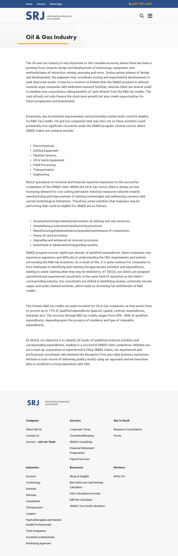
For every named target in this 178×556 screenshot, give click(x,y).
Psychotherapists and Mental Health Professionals (43, 522)
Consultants (33, 501)
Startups (31, 495)
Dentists (31, 488)
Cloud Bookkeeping (82, 435)
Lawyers (31, 513)
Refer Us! (119, 476)
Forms (29, 3)
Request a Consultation (128, 429)
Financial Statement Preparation (82, 450)
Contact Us (32, 435)
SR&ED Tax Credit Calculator (87, 506)
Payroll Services (79, 459)
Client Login (56, 3)
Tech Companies (36, 530)
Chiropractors (34, 507)
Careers (41, 3)
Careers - (40, 441)
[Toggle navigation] (150, 15)
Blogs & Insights (79, 476)
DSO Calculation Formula (85, 493)
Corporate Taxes (80, 429)
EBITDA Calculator (81, 499)
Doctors (31, 476)
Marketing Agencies (38, 543)
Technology (33, 482)
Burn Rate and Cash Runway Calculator (86, 485)
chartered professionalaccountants (48, 15)
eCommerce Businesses (40, 537)
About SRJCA (34, 429)
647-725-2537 (140, 4)
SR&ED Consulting (81, 441)
